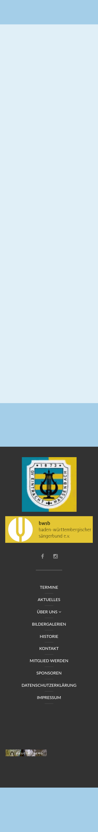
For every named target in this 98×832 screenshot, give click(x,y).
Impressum (49, 697)
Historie (49, 636)
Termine (49, 587)
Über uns (49, 611)
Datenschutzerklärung (48, 685)
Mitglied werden (49, 660)
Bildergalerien (49, 624)
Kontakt (49, 648)
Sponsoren (49, 673)
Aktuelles (49, 599)
